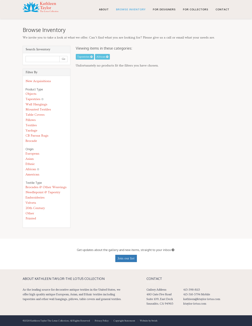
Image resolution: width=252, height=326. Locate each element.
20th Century (35, 208)
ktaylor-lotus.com (194, 303)
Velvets (31, 203)
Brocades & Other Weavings (46, 187)
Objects (31, 94)
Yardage (31, 130)
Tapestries (33, 99)
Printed (31, 218)
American (32, 174)
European (32, 153)
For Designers (164, 9)
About (104, 9)
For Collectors (195, 9)
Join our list (126, 258)
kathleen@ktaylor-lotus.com (201, 299)
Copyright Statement (124, 320)
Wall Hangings (36, 104)
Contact (222, 9)
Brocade (31, 141)
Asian (30, 159)
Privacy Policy (102, 320)
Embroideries (35, 197)
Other (30, 213)
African (31, 169)
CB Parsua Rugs (37, 135)
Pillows (31, 120)
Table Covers (35, 115)
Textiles (31, 125)
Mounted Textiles (38, 109)
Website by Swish (148, 320)
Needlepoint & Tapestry (43, 192)
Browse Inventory (131, 9)
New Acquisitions (38, 81)
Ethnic (30, 164)
